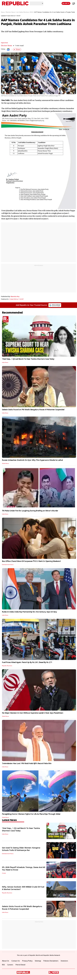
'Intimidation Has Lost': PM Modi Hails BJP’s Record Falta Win (26, 763)
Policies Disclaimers (50, 961)
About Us (5, 961)
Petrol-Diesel (20, 965)
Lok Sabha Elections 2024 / (25, 12)
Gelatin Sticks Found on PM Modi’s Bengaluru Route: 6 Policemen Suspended (33, 409)
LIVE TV (66, 3)
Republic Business (7, 665)
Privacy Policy (27, 961)
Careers (10, 965)
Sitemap (38, 961)
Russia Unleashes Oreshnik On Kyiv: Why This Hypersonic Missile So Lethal (32, 460)
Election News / (11, 12)
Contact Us (15, 961)
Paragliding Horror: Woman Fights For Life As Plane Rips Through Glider (31, 814)
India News (5, 362)
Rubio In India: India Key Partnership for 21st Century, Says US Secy (29, 612)
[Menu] (72, 3)
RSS (3, 965)
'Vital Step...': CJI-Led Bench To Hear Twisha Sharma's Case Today (28, 359)
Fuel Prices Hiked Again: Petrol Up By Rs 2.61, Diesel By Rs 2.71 (27, 662)
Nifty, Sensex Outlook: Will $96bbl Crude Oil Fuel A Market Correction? (23, 888)
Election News (6, 45)
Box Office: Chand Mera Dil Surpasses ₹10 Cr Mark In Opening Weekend (31, 561)
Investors (64, 961)
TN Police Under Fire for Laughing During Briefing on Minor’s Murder (30, 510)
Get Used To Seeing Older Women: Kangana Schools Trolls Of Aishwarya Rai (21, 849)
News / (3, 12)
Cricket (4, 873)
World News (5, 463)
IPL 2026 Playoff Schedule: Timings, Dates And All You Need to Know (23, 868)
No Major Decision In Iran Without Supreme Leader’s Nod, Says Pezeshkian (32, 713)
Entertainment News (7, 564)
